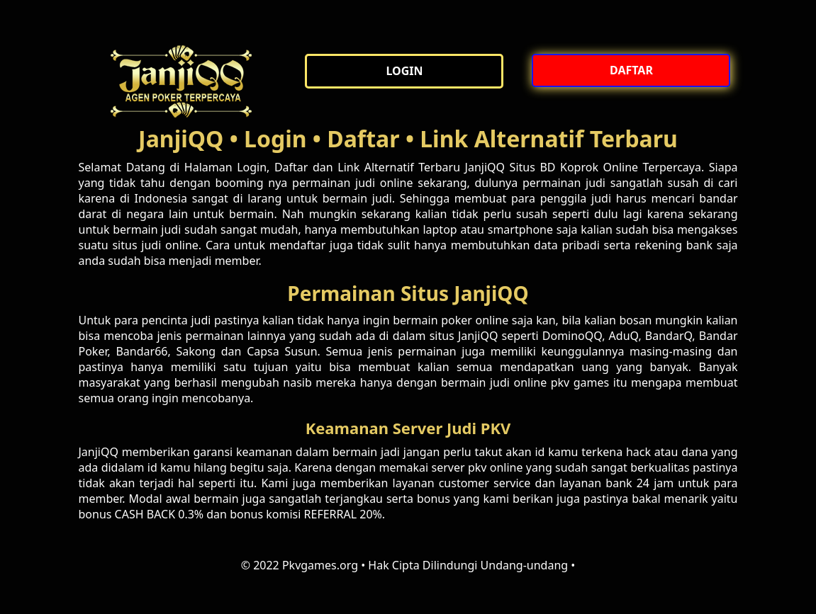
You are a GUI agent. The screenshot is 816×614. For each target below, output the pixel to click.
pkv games (580, 382)
